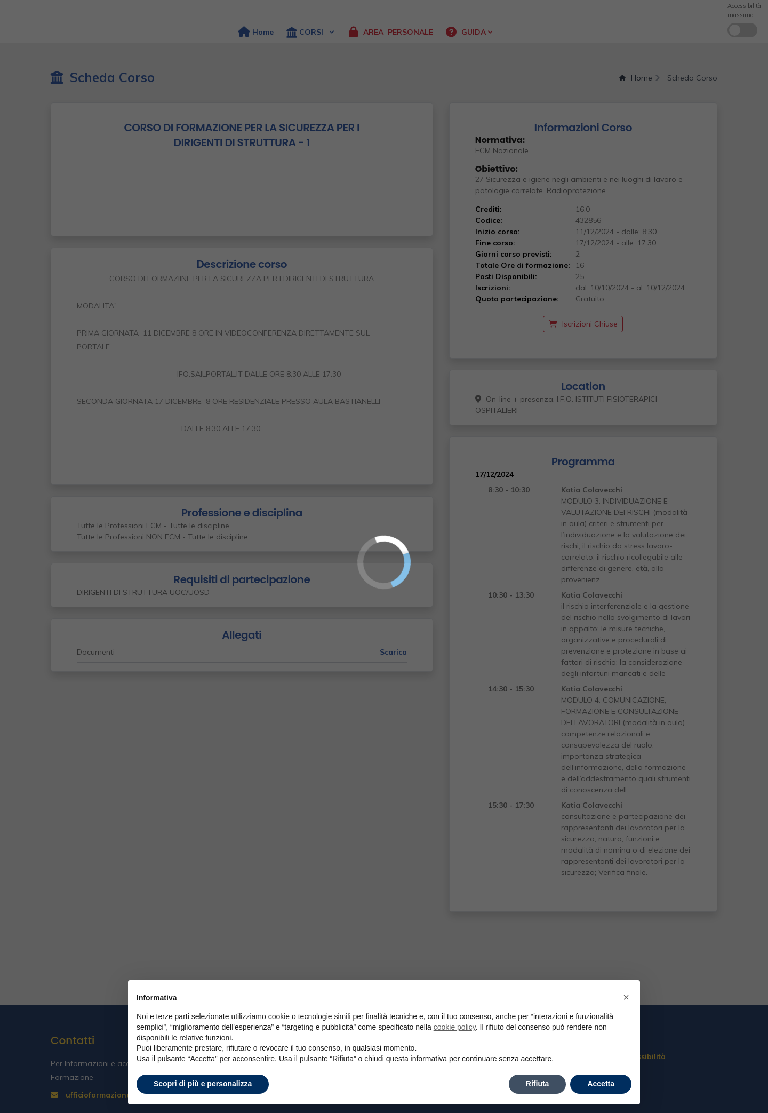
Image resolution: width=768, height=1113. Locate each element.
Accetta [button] (600, 1083)
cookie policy (455, 1027)
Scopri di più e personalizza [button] (203, 1083)
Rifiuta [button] (537, 1083)
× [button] (626, 997)
